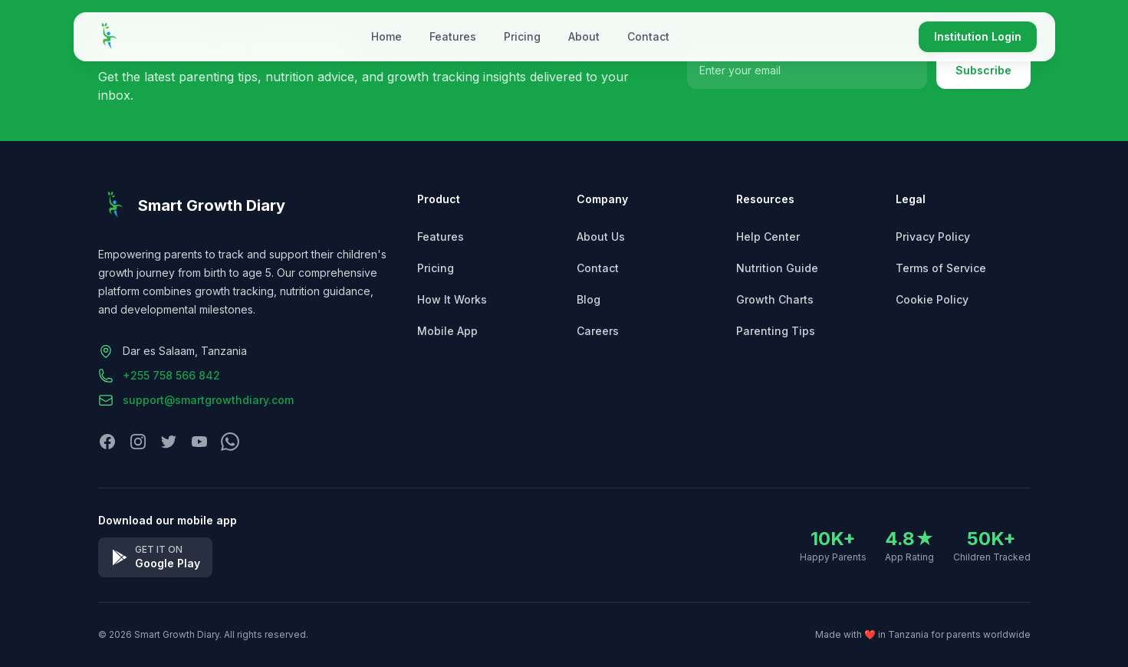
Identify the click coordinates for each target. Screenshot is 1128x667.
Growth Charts (775, 299)
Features (452, 36)
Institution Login (977, 36)
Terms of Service (941, 267)
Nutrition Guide (777, 267)
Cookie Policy (932, 299)
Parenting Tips (775, 330)
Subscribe (983, 70)
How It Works (452, 299)
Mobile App (447, 330)
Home (386, 36)
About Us (601, 236)
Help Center (768, 236)
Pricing (522, 36)
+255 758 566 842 (171, 375)
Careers (598, 330)
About (584, 36)
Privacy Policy (933, 236)
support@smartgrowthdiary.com (208, 399)
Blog (588, 299)
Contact (648, 36)
